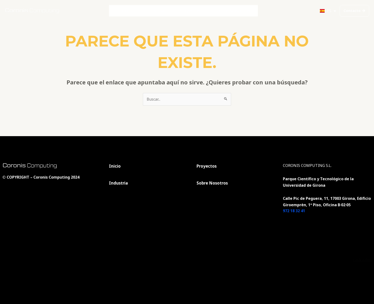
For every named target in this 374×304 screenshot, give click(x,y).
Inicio (130, 10)
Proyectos (190, 10)
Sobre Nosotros (227, 10)
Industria (158, 10)
